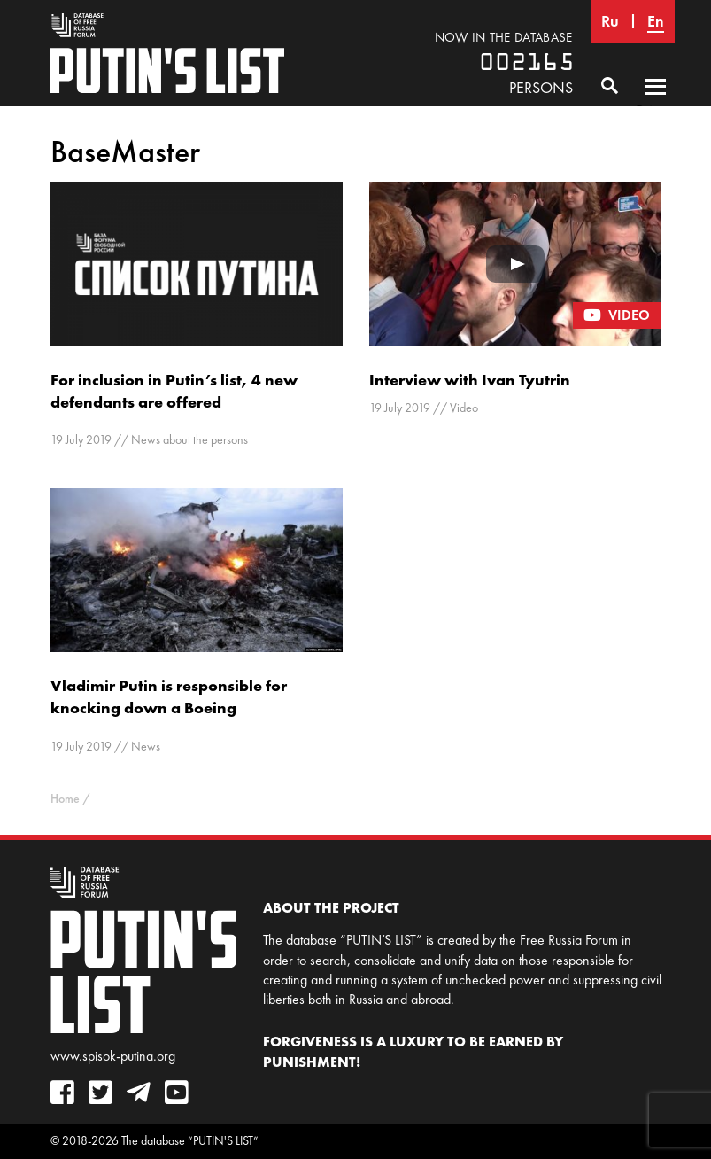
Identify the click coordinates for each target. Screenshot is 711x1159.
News (145, 746)
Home (65, 798)
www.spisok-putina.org (112, 1055)
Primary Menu (655, 103)
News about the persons (189, 439)
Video (464, 408)
